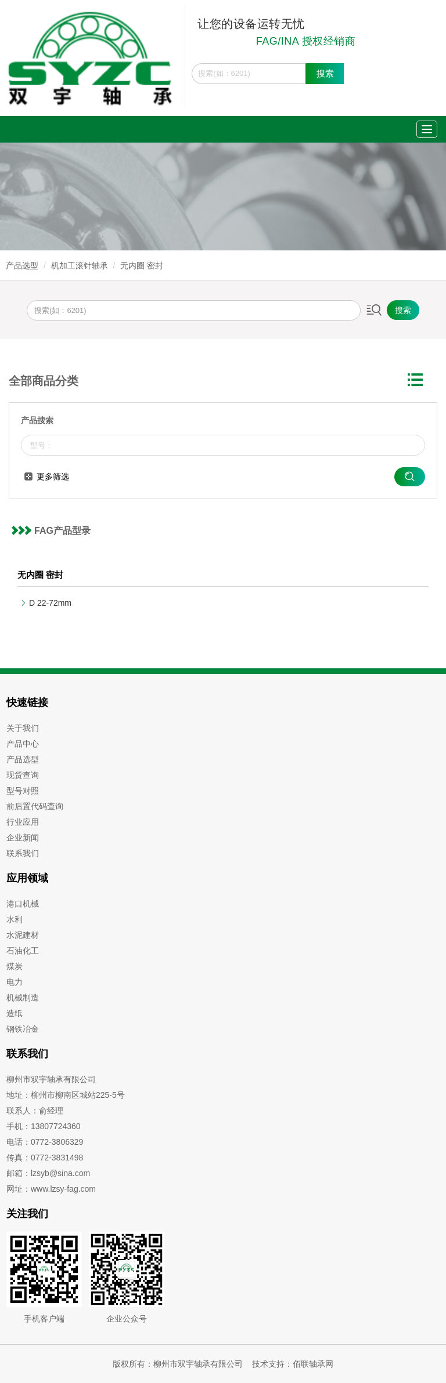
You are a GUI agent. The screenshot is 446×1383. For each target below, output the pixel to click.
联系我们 (22, 853)
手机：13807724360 (43, 1126)
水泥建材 (22, 935)
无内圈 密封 (141, 265)
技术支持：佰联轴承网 (292, 1364)
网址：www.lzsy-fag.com (51, 1188)
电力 (14, 982)
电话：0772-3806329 (44, 1142)
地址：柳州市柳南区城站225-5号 (65, 1095)
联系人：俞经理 (34, 1110)
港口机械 (22, 903)
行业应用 (22, 822)
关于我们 (22, 728)
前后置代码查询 (34, 806)
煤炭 (14, 966)
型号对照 (22, 790)
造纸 (14, 1013)
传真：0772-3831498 (44, 1157)
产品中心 (22, 743)
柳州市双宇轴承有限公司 (51, 1079)
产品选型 (22, 265)
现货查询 (22, 775)
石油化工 (22, 950)
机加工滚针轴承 (79, 265)
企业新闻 (22, 837)
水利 (14, 919)
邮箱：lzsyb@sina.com (48, 1173)
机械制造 (22, 997)
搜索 (325, 73)
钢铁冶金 (22, 1028)
